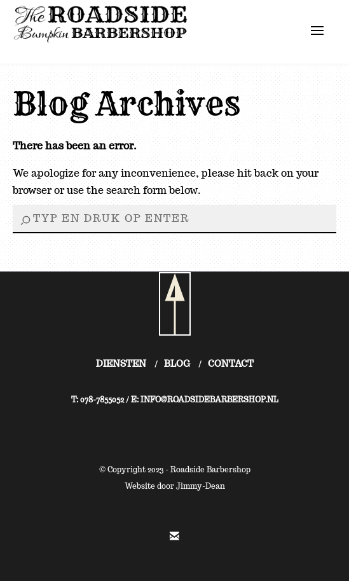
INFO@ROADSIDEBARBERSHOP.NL (209, 399)
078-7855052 (102, 399)
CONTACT (231, 363)
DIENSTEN (121, 363)
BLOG (177, 363)
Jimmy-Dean (200, 486)
